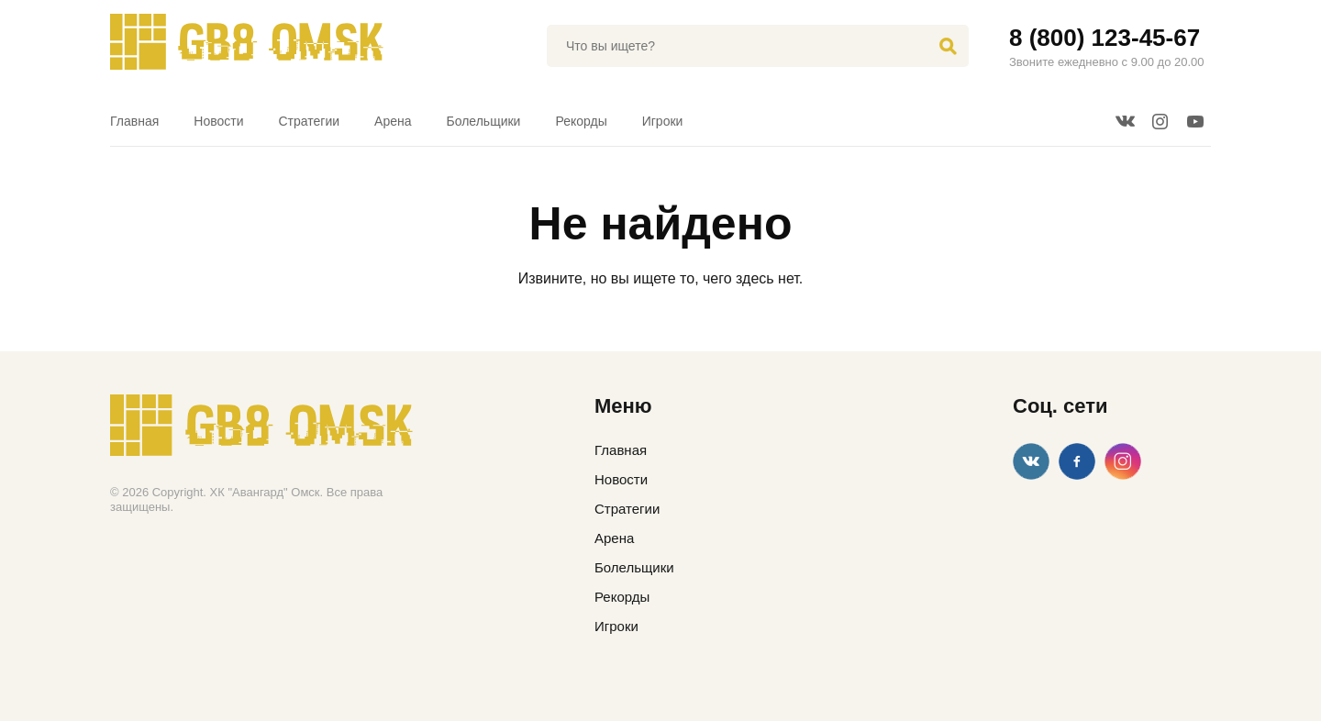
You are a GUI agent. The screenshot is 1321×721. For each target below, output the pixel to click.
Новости (218, 121)
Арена (392, 121)
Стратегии (309, 121)
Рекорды (580, 121)
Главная (134, 121)
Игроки (662, 121)
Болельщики (484, 121)
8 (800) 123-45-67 (1104, 37)
